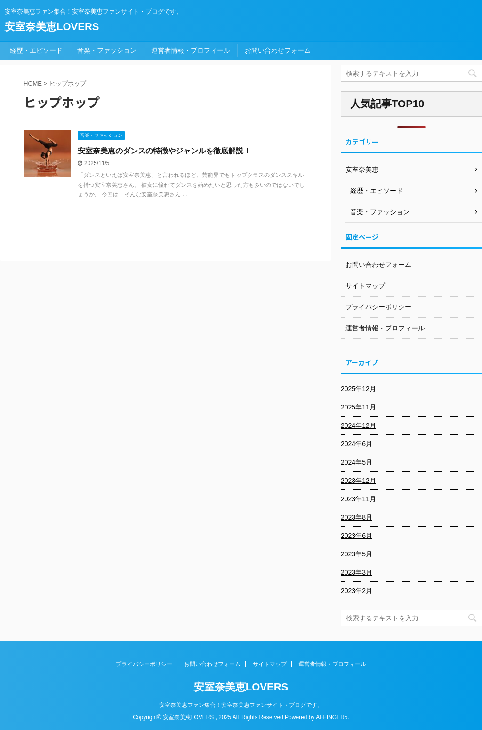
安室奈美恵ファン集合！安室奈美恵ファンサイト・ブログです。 (241, 705)
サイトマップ (365, 285)
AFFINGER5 (331, 717)
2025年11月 (358, 407)
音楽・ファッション (107, 50)
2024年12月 (358, 425)
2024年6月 (356, 444)
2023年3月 (356, 572)
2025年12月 (358, 389)
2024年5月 (356, 462)
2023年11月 (358, 499)
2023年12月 (358, 480)
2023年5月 (356, 554)
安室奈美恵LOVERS (52, 26)
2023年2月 (356, 590)
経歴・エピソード (36, 50)
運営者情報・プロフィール (190, 50)
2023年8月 (356, 517)
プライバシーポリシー (378, 307)
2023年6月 (356, 535)
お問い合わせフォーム (278, 50)
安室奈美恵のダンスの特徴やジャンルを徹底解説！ (164, 151)
